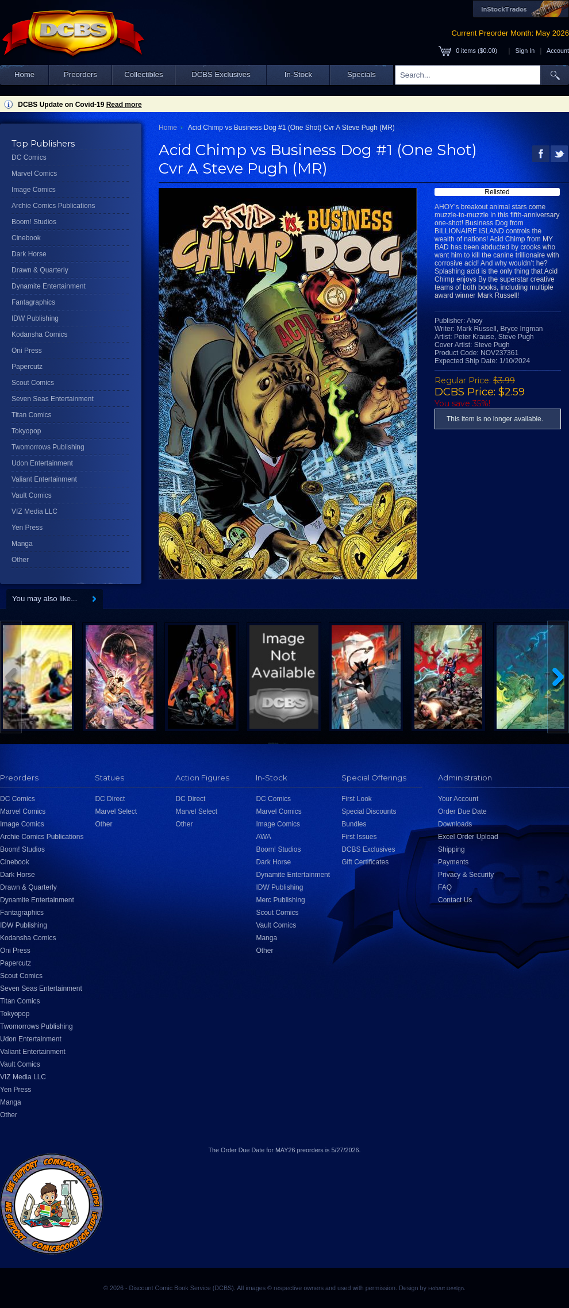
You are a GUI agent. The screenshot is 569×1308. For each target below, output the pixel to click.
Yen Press (27, 528)
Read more (124, 105)
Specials (361, 74)
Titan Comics (31, 415)
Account (558, 50)
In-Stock (298, 74)
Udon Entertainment (42, 463)
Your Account (458, 799)
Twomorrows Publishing (47, 447)
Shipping (451, 849)
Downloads (455, 824)
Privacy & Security (466, 875)
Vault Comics (31, 495)
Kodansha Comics (39, 334)
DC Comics (29, 157)
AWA (263, 837)
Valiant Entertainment (44, 479)
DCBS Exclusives (221, 74)
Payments (453, 862)
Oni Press (26, 351)
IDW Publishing (35, 318)
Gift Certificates (365, 862)
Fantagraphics (33, 302)
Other (20, 560)
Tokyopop (26, 431)
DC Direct (110, 799)
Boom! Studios (33, 222)
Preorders (80, 74)
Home (24, 74)
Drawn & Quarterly (39, 270)
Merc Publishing (280, 900)
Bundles (353, 824)
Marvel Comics (34, 174)
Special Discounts (368, 811)
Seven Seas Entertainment (52, 399)
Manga (22, 544)
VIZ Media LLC (34, 511)
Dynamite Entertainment (48, 286)
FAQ (445, 887)
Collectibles (143, 74)
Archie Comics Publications (53, 206)
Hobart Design (446, 1288)
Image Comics (33, 190)
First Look (356, 799)
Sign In (525, 50)
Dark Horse (29, 254)
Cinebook (26, 238)
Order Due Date (462, 811)
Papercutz (27, 367)
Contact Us (455, 900)
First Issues (358, 837)
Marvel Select (116, 811)
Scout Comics (32, 383)
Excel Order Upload (468, 837)
